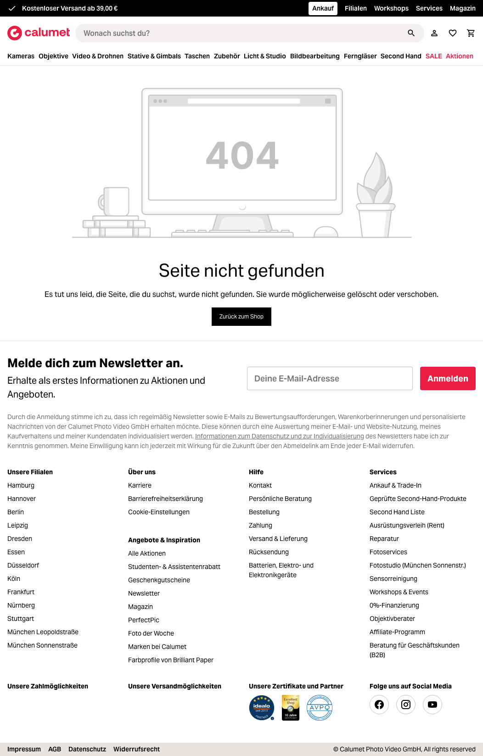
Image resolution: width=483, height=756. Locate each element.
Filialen (356, 8)
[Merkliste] (452, 33)
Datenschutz (87, 749)
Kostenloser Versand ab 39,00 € (70, 8)
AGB (54, 749)
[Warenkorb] (471, 33)
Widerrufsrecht (136, 749)
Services (429, 8)
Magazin (463, 8)
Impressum (24, 749)
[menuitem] (22, 56)
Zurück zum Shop (241, 316)
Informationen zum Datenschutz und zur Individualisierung (279, 436)
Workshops (391, 8)
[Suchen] (411, 33)
